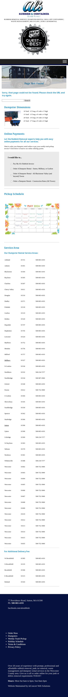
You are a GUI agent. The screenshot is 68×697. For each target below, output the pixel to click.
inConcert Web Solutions (39, 686)
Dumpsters (12, 636)
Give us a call (25, 673)
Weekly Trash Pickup (17, 639)
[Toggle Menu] (65, 61)
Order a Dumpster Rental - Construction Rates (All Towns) (34, 181)
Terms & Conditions (17, 644)
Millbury (7, 360)
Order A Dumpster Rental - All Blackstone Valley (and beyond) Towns (32, 175)
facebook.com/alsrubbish (19, 608)
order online (39, 673)
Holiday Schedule (15, 641)
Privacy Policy (14, 647)
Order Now (13, 633)
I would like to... (15, 157)
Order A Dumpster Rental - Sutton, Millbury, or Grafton (33, 169)
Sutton (6, 425)
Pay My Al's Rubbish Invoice (23, 164)
